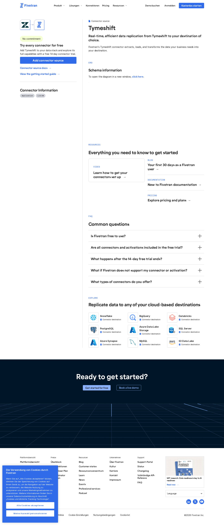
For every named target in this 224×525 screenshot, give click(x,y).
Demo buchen (152, 5)
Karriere (114, 470)
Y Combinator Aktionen (58, 476)
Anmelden (169, 5)
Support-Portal (145, 462)
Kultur (113, 466)
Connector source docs (34, 68)
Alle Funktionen (59, 466)
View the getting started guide (38, 73)
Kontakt (114, 475)
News (82, 479)
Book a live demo (129, 387)
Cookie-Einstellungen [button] (79, 515)
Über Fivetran (117, 462)
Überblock (56, 462)
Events (82, 484)
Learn (82, 475)
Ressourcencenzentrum (91, 470)
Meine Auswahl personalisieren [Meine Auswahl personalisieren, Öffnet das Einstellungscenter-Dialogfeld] (30, 513)
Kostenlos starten (191, 5)
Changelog (143, 470)
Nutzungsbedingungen (104, 515)
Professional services (89, 488)
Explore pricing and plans (167, 200)
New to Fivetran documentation (172, 185)
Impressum (115, 479)
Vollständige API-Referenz (146, 476)
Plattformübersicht (30, 462)
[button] (59, 5)
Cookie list (125, 515)
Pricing (105, 5)
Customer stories (88, 466)
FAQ (139, 482)
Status (140, 466)
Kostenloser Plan (59, 470)
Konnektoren (92, 5)
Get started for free (96, 387)
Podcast (83, 493)
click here (137, 76)
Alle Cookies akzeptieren (30, 505)
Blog (81, 462)
